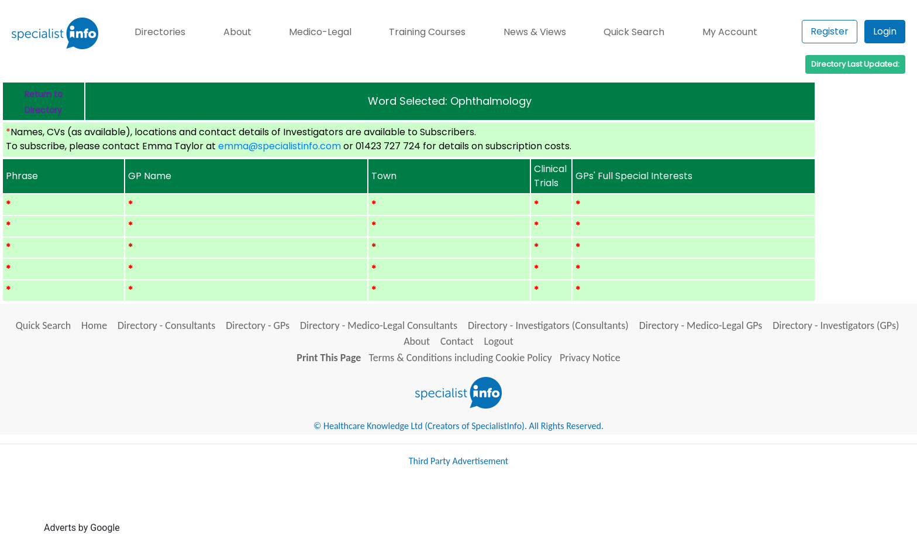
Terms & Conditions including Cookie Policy (460, 357)
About (237, 32)
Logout (498, 341)
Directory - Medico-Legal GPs (701, 325)
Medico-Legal (320, 32)
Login (885, 31)
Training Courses (427, 32)
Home (94, 325)
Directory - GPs (257, 325)
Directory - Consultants (166, 325)
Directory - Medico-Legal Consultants (378, 325)
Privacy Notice (590, 357)
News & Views (535, 32)
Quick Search (634, 32)
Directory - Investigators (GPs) (836, 325)
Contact (456, 341)
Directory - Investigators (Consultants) (548, 325)
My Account (729, 32)
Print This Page (329, 357)
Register (830, 31)
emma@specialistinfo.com (279, 146)
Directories (160, 32)
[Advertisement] (335, 504)
